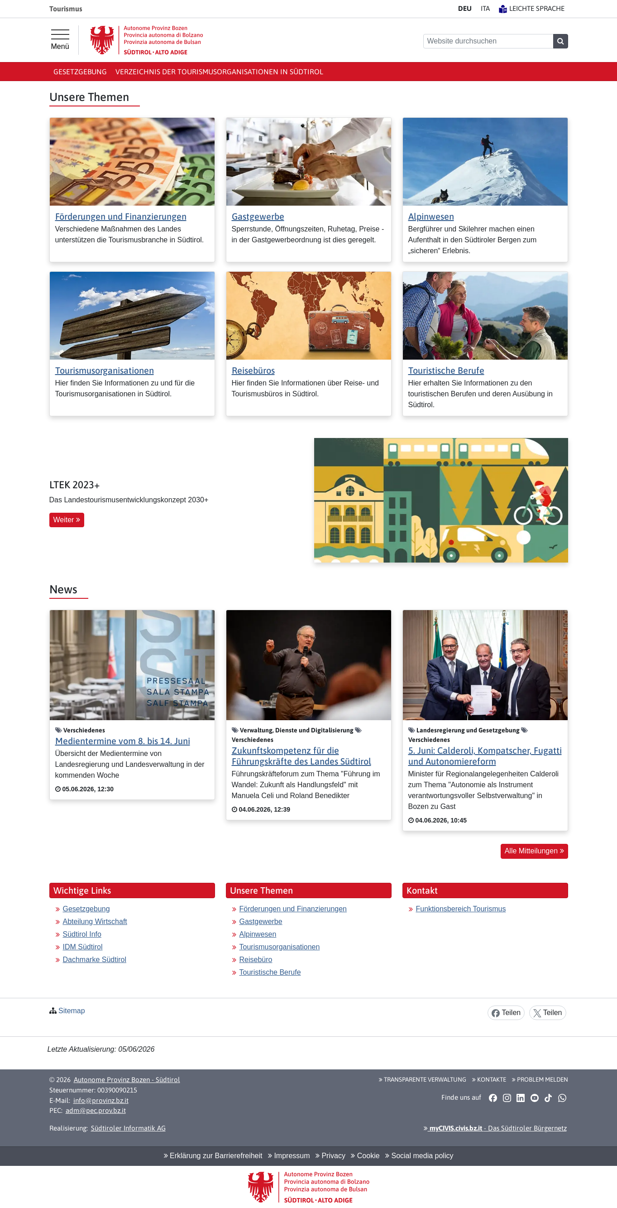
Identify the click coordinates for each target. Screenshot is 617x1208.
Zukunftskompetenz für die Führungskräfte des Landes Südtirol (301, 755)
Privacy (330, 1156)
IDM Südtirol (83, 947)
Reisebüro (256, 959)
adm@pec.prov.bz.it (96, 1110)
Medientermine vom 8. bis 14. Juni (122, 741)
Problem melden (540, 1079)
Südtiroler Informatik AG (128, 1128)
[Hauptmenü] (60, 40)
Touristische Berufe (446, 370)
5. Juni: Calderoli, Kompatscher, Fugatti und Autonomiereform (485, 755)
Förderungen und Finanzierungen (121, 216)
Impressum (289, 1156)
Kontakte (489, 1079)
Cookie (365, 1156)
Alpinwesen (431, 216)
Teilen (506, 1013)
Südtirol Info (82, 934)
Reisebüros (253, 370)
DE (465, 8)
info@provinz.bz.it (101, 1100)
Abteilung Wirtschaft (95, 921)
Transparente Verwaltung (422, 1079)
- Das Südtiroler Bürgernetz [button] (495, 1128)
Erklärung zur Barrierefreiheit (213, 1156)
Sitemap (71, 1011)
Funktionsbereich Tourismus (461, 909)
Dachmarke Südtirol (95, 959)
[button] (493, 1097)
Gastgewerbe (258, 216)
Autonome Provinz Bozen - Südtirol (127, 1079)
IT (485, 8)
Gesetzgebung (80, 71)
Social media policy (419, 1156)
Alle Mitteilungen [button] (534, 851)
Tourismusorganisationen (104, 370)
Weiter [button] (66, 520)
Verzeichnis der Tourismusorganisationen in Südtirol (219, 71)
